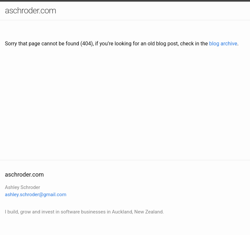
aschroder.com (30, 10)
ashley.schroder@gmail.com (35, 194)
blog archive (223, 43)
